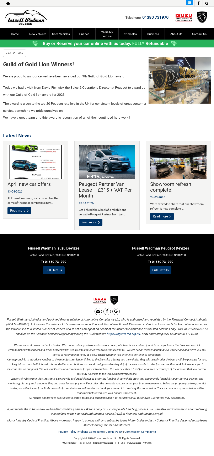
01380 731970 (155, 17)
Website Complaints (91, 435)
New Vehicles (37, 34)
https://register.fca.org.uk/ (124, 337)
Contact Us (199, 34)
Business (153, 34)
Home (15, 34)
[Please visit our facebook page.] (198, 3)
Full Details (54, 271)
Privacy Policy (67, 435)
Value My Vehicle (107, 34)
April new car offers (29, 185)
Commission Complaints (140, 435)
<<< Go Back (15, 53)
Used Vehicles (61, 34)
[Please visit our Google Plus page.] (207, 3)
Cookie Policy (114, 435)
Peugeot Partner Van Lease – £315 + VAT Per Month (105, 190)
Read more (20, 211)
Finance (84, 34)
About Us (176, 34)
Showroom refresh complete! (170, 187)
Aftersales (130, 34)
